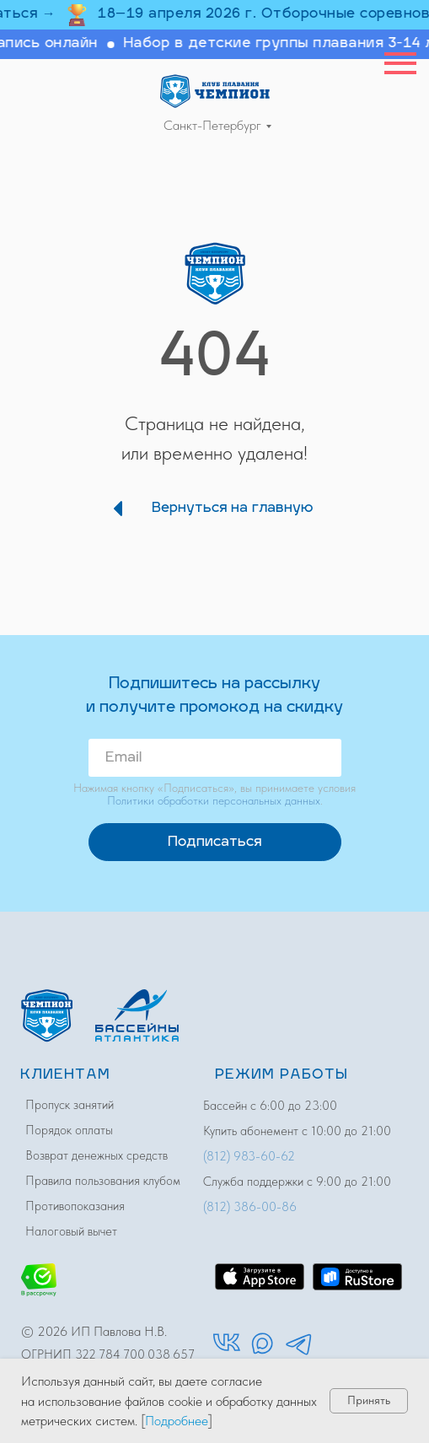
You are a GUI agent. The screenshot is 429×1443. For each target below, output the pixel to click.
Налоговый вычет (71, 1231)
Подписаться (214, 842)
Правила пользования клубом (102, 1180)
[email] (214, 758)
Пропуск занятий (69, 1104)
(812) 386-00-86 (250, 1206)
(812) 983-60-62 (249, 1156)
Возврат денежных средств (96, 1155)
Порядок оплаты (69, 1130)
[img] (215, 91)
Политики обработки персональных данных (213, 800)
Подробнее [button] (176, 1421)
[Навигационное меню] (400, 63)
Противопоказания (75, 1206)
